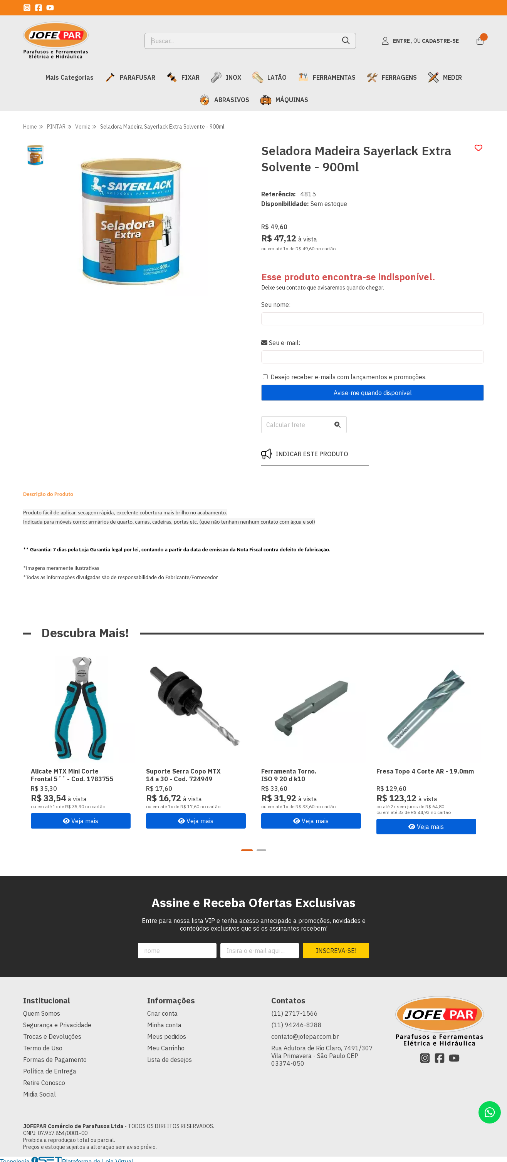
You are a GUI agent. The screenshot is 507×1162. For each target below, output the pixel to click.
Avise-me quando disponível (373, 393)
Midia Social (39, 1093)
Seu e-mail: (280, 343)
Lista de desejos (169, 1058)
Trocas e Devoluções (52, 1035)
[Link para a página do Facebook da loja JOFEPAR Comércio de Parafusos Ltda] (38, 8)
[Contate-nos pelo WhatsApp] (489, 1112)
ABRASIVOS (224, 99)
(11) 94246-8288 (296, 1024)
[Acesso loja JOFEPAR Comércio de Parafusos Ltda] (419, 41)
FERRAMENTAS (326, 77)
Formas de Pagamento (55, 1058)
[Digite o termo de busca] (240, 41)
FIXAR (183, 77)
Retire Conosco (44, 1081)
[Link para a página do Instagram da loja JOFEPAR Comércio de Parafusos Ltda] (27, 8)
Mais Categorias (69, 77)
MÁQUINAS (284, 99)
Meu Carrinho (166, 1047)
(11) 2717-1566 (294, 1012)
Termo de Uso (42, 1047)
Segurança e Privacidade (57, 1024)
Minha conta (164, 1024)
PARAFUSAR (129, 77)
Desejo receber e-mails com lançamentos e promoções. (348, 377)
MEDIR (445, 77)
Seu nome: (275, 304)
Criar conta (162, 1012)
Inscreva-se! (336, 949)
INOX (225, 77)
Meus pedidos (166, 1035)
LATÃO (269, 77)
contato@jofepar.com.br (305, 1035)
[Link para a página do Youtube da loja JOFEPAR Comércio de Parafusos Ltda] (50, 8)
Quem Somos (41, 1012)
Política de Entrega (49, 1070)
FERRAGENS (391, 77)
